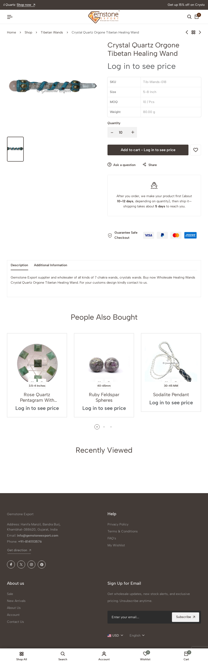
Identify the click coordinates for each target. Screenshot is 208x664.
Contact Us (15, 622)
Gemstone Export (20, 514)
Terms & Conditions (122, 531)
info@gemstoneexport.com (37, 536)
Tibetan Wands (52, 32)
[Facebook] (11, 564)
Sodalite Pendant (171, 394)
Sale (10, 594)
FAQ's (111, 538)
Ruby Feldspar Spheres (104, 397)
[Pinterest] (42, 564)
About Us (14, 608)
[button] (97, 426)
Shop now (129, 5)
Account (13, 615)
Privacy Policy (117, 524)
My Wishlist (116, 545)
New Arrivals (16, 601)
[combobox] (115, 635)
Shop (28, 32)
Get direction (19, 550)
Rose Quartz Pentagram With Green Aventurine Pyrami (37, 397)
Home (11, 32)
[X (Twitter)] (21, 564)
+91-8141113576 (30, 542)
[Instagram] (31, 564)
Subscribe (185, 617)
